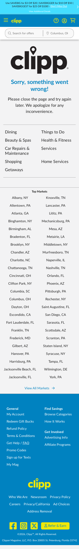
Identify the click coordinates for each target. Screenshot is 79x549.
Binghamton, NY (20, 221)
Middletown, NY (56, 244)
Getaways (14, 170)
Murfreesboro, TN (55, 252)
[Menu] (6, 21)
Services (49, 149)
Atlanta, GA (20, 213)
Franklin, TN (20, 330)
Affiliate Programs (58, 444)
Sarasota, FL (56, 322)
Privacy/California (37, 504)
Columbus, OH (20, 299)
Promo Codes (16, 450)
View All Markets (40, 388)
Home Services (54, 162)
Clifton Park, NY (20, 283)
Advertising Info (56, 437)
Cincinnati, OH (20, 275)
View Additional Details (39, 11)
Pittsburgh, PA (55, 291)
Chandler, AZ (20, 252)
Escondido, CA (20, 314)
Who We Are (18, 497)
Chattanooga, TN (20, 268)
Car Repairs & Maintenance (17, 151)
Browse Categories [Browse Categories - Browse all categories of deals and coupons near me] (58, 414)
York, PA (56, 377)
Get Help (13, 443)
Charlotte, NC (20, 260)
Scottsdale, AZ (55, 330)
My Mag (13, 464)
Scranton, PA (55, 338)
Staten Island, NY (55, 346)
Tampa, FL (55, 361)
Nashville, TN (55, 268)
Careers (14, 504)
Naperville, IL (55, 260)
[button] (64, 20)
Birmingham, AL (20, 229)
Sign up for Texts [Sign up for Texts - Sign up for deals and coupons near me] (19, 457)
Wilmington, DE (55, 369)
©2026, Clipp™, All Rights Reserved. (37, 534)
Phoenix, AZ (55, 283)
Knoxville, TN (55, 197)
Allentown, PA (20, 205)
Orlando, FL (55, 275)
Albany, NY (20, 197)
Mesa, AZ (55, 229)
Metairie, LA (56, 236)
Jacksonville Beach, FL (20, 369)
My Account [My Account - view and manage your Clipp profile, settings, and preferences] (15, 414)
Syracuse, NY (55, 353)
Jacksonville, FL (20, 377)
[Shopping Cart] (72, 20)
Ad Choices (61, 504)
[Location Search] (58, 33)
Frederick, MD (20, 338)
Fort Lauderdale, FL (20, 322)
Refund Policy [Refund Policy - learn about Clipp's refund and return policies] (17, 428)
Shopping (13, 162)
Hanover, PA (20, 353)
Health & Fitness (56, 140)
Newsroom (39, 497)
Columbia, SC (20, 291)
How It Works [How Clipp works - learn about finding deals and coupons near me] (55, 421)
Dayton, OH (20, 307)
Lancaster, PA (55, 205)
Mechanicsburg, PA (56, 221)
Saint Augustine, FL (56, 307)
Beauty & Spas (18, 140)
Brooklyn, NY (20, 244)
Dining (11, 132)
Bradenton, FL (20, 236)
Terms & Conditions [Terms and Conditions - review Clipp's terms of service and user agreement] (21, 436)
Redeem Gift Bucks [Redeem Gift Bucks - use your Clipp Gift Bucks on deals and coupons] (20, 421)
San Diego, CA (55, 314)
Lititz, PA (55, 213)
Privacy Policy (60, 497)
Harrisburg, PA (20, 361)
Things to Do (52, 132)
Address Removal (39, 511)
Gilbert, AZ (20, 346)
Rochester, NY (55, 299)
